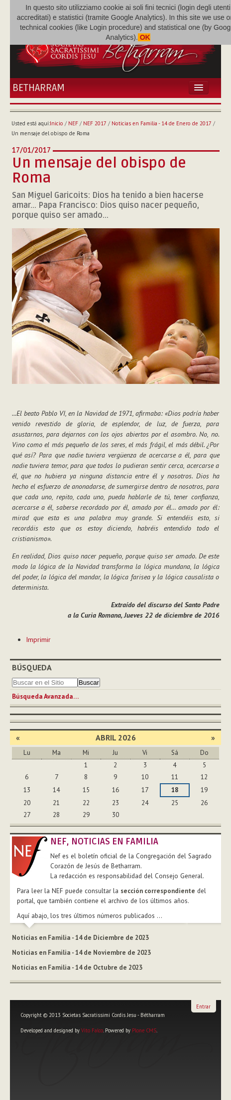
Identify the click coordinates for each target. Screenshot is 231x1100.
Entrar (203, 1006)
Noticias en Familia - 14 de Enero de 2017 (162, 123)
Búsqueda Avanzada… (45, 696)
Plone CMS (144, 1030)
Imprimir (38, 639)
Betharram (38, 88)
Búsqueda (32, 667)
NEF (73, 123)
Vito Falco (92, 1030)
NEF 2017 (95, 123)
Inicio (56, 123)
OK (144, 37)
